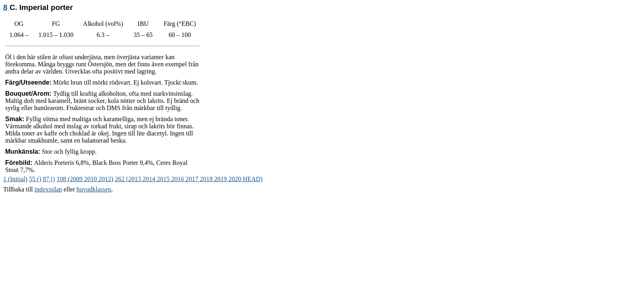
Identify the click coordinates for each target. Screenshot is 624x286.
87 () (49, 179)
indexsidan (48, 189)
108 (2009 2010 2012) (85, 179)
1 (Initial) (15, 179)
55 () (35, 179)
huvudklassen (93, 189)
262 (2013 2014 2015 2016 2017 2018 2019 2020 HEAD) (189, 179)
